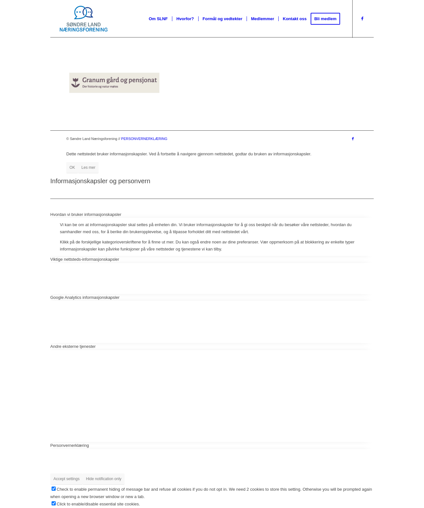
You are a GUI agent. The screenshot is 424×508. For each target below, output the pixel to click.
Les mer (88, 167)
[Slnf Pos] (83, 19)
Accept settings (66, 479)
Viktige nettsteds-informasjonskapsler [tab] (84, 259)
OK (72, 167)
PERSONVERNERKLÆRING (144, 139)
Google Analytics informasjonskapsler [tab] (84, 297)
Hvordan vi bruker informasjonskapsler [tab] (85, 214)
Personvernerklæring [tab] (69, 445)
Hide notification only (103, 479)
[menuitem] (158, 19)
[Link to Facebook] (362, 18)
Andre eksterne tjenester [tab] (73, 346)
